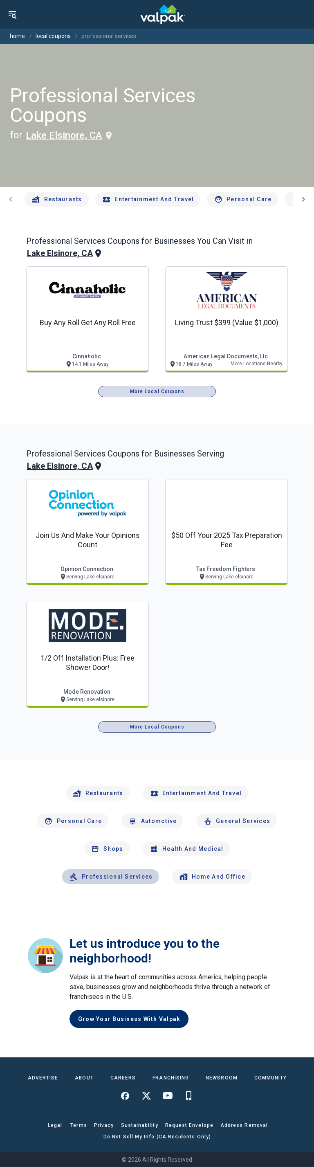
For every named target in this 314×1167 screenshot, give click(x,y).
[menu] (12, 14)
